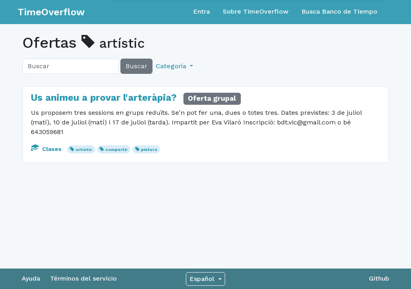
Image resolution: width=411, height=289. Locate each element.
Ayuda (31, 278)
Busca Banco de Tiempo (339, 11)
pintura (149, 149)
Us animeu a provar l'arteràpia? (104, 97)
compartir (116, 149)
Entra (201, 11)
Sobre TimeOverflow (256, 11)
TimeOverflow (51, 12)
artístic (83, 149)
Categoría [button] (172, 66)
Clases (47, 149)
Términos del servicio (83, 278)
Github (379, 278)
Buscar (136, 66)
